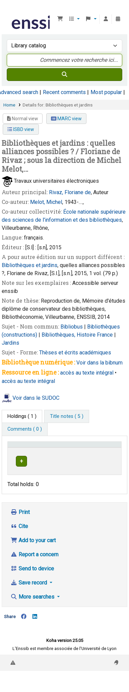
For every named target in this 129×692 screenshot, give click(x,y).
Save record (29, 596)
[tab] (66, 416)
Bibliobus (72, 326)
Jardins (10, 343)
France (105, 335)
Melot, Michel (46, 202)
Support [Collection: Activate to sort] (63, 454)
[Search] (64, 74)
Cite (19, 539)
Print (20, 525)
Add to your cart (33, 553)
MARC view (66, 118)
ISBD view (20, 129)
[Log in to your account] (105, 19)
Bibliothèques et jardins (29, 265)
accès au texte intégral (86, 373)
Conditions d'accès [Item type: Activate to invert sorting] (22, 451)
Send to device (32, 581)
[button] (60, 19)
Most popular (106, 92)
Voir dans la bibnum (99, 362)
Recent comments (64, 92)
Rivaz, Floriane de (70, 192)
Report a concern (34, 567)
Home (9, 104)
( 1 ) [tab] (21, 416)
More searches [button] (33, 610)
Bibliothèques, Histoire (69, 335)
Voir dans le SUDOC (35, 398)
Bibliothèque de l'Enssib (12, 9)
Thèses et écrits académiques (75, 352)
